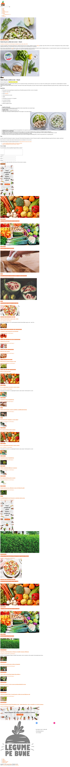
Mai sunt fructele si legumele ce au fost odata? (9, 304)
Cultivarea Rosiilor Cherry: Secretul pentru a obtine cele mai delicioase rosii (15, 695)
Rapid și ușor (2, 318)
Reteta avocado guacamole (5, 372)
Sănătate (4, 220)
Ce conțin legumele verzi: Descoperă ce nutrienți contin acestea (12, 499)
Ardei (4, 340)
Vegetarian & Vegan (19, 330)
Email (1, 159)
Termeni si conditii (5, 762)
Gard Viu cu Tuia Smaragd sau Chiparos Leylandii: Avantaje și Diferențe (14, 557)
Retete (4, 39)
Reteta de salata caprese (5, 352)
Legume (3, 13)
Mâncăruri (5, 330)
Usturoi (11, 360)
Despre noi (4, 16)
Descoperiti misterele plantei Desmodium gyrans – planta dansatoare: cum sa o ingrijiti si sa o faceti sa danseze (21, 705)
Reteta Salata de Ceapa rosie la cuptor (26, 141)
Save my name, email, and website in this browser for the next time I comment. (14, 163)
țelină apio (6, 93)
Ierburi (3, 15)
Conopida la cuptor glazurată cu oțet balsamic (9, 332)
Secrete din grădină (5, 11)
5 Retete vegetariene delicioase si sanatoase (8, 469)
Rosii (12, 318)
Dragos (10, 224)
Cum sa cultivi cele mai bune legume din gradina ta (10, 675)
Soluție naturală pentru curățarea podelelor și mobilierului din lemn (13, 277)
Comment (2, 156)
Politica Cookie (4, 763)
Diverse (3, 12)
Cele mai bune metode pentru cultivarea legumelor (10, 665)
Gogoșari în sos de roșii (4, 342)
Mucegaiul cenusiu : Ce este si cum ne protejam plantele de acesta (13, 685)
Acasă (3, 8)
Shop (3, 9)
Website (1, 161)
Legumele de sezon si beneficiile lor (7, 249)
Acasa (3, 760)
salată (13, 48)
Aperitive (1, 340)
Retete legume (9, 318)
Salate (6, 39)
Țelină (8, 39)
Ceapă (1, 39)
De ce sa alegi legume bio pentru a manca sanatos (9, 222)
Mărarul (38, 45)
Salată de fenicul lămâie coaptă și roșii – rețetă (9, 320)
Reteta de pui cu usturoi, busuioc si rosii (8, 362)
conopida (1, 330)
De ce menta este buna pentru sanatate (7, 430)
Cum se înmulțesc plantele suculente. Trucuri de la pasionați (12, 143)
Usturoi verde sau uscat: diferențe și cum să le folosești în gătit (12, 489)
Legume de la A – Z (7, 14)
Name (1, 157)
